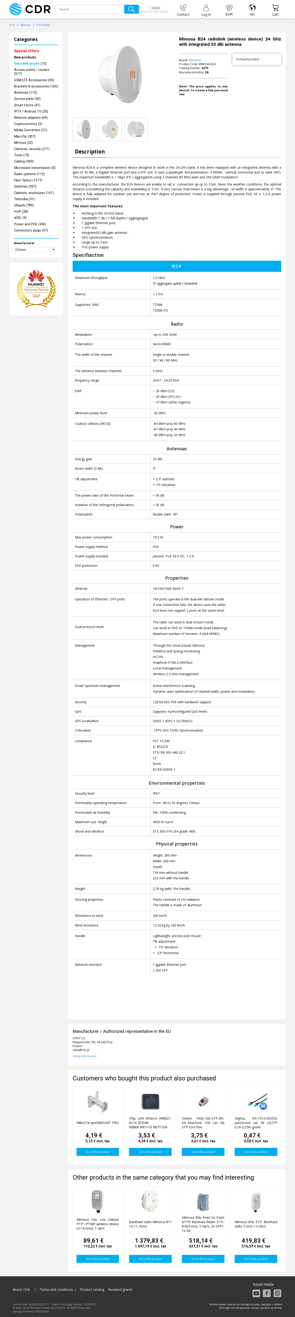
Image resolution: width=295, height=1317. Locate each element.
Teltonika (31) (24, 199)
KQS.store (42, 1311)
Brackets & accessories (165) (36, 86)
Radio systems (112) (29, 174)
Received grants (120, 1289)
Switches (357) (25, 186)
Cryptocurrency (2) (28, 124)
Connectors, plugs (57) (31, 230)
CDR (12, 25)
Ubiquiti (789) (24, 205)
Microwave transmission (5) (35, 168)
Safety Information (85, 1056)
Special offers (26, 51)
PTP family (43, 25)
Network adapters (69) (31, 118)
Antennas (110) (25, 93)
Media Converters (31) (30, 130)
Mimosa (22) (23, 143)
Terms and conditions (56, 1289)
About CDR (21, 1289)
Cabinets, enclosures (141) (34, 193)
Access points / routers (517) (31, 72)
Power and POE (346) (30, 224)
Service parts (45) (27, 99)
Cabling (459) (24, 161)
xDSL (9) (20, 218)
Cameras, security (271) (32, 149)
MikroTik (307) (24, 137)
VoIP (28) (21, 212)
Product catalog (92, 1289)
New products (25, 57)
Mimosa (25, 25)
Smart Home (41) (27, 105)
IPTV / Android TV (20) (31, 111)
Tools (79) (21, 155)
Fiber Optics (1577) (28, 180)
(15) (30, 64)
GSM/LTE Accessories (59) (34, 80)
